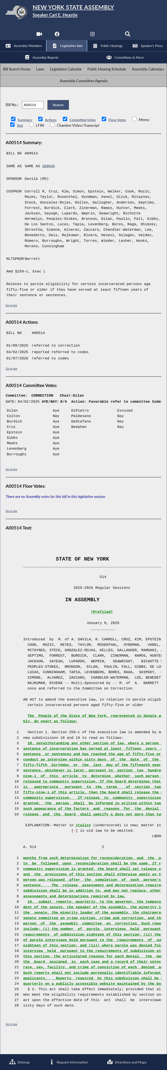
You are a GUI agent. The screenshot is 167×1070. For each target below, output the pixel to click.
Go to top (11, 321)
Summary (25, 136)
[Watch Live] (38, 37)
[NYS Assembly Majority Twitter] (74, 37)
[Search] (128, 37)
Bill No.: (12, 118)
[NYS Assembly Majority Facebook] (56, 37)
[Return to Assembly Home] (83, 13)
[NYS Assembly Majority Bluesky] (110, 37)
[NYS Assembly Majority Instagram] (92, 37)
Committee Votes (84, 136)
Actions (51, 136)
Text (20, 141)
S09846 (48, 182)
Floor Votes (120, 136)
